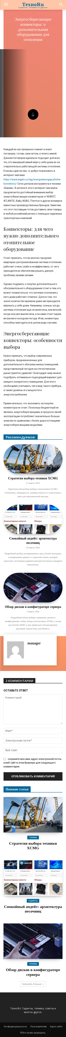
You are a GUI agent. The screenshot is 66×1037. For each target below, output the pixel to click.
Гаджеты (33, 900)
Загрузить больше (33, 984)
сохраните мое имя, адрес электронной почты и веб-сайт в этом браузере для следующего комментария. (32, 763)
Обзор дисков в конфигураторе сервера (33, 607)
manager (34, 643)
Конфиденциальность (15, 1026)
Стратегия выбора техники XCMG (33, 478)
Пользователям (38, 1026)
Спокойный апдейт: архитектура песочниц (33, 908)
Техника (33, 837)
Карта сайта (56, 1026)
